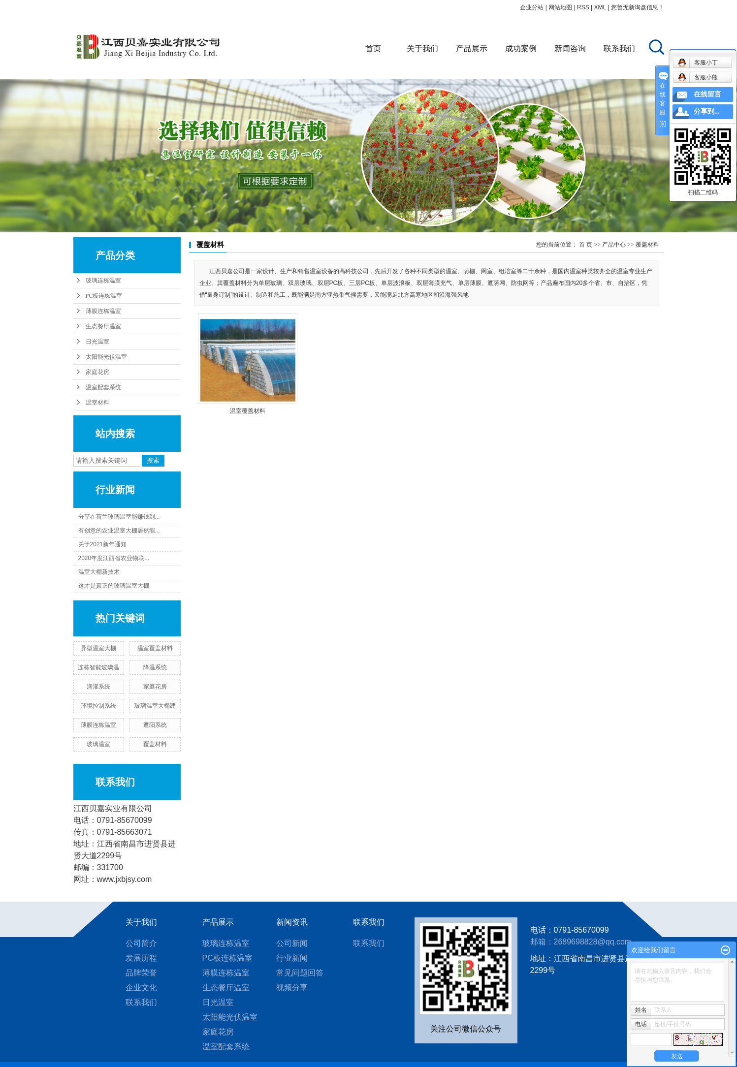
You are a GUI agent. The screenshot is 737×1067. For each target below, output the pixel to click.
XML (600, 7)
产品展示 (471, 48)
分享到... (707, 111)
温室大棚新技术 (99, 571)
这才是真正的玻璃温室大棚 (113, 585)
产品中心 (614, 244)
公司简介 (141, 943)
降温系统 (155, 667)
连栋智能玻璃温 (98, 667)
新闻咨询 (570, 48)
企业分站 (532, 7)
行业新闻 (292, 958)
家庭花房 (97, 372)
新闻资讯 (292, 922)
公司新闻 (292, 943)
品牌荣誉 (141, 973)
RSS (583, 7)
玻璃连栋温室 (103, 280)
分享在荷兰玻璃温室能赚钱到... (119, 516)
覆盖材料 (155, 744)
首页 (373, 48)
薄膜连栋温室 (103, 311)
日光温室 (97, 341)
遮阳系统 (155, 725)
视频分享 (292, 987)
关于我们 (422, 48)
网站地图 (560, 7)
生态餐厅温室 (103, 326)
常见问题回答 (299, 973)
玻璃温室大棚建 (155, 705)
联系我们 (619, 48)
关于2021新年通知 (102, 544)
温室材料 (97, 402)
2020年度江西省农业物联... (114, 558)
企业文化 (141, 987)
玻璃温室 (98, 744)
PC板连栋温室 (104, 295)
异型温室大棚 (98, 648)
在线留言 (707, 94)
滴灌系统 (98, 686)
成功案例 (521, 48)
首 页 (585, 244)
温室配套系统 (103, 387)
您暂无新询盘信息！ (637, 7)
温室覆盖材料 (155, 648)
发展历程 (141, 958)
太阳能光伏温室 (106, 356)
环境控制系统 (98, 705)
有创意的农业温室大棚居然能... (119, 530)
